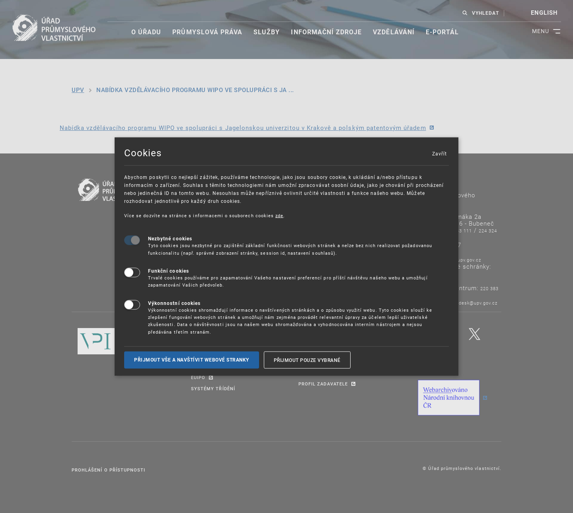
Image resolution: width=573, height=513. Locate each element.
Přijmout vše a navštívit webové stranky (191, 360)
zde (279, 215)
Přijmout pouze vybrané (307, 360)
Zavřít (439, 153)
